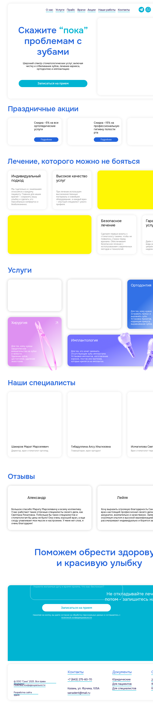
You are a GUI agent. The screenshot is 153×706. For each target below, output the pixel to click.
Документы (122, 672)
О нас (49, 9)
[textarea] (76, 591)
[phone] (76, 574)
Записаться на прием (76, 608)
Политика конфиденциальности (29, 685)
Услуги (60, 9)
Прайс (71, 9)
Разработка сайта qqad (23, 693)
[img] (35, 424)
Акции (92, 9)
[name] (76, 561)
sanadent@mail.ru (79, 693)
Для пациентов (122, 684)
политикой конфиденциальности (76, 617)
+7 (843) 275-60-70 (80, 679)
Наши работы (106, 9)
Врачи (81, 9)
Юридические (121, 679)
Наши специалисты (41, 382)
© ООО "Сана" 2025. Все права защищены (30, 682)
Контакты (124, 9)
